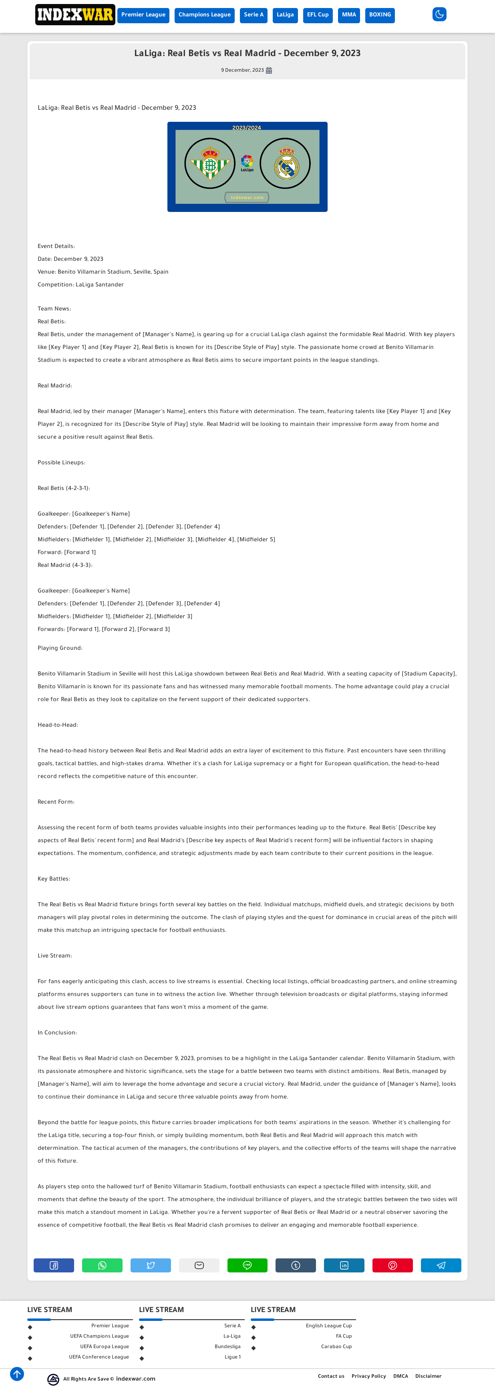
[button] (54, 1265)
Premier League (143, 15)
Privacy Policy (369, 1377)
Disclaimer (428, 1377)
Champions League (205, 15)
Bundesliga (228, 1347)
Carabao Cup (336, 1347)
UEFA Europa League (104, 1347)
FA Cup (344, 1337)
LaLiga (285, 15)
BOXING (380, 15)
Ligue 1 (233, 1358)
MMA (349, 15)
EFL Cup (318, 15)
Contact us (331, 1377)
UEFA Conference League (99, 1358)
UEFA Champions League (99, 1337)
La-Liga (232, 1337)
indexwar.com (135, 1380)
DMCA (400, 1377)
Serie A (254, 15)
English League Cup (329, 1326)
